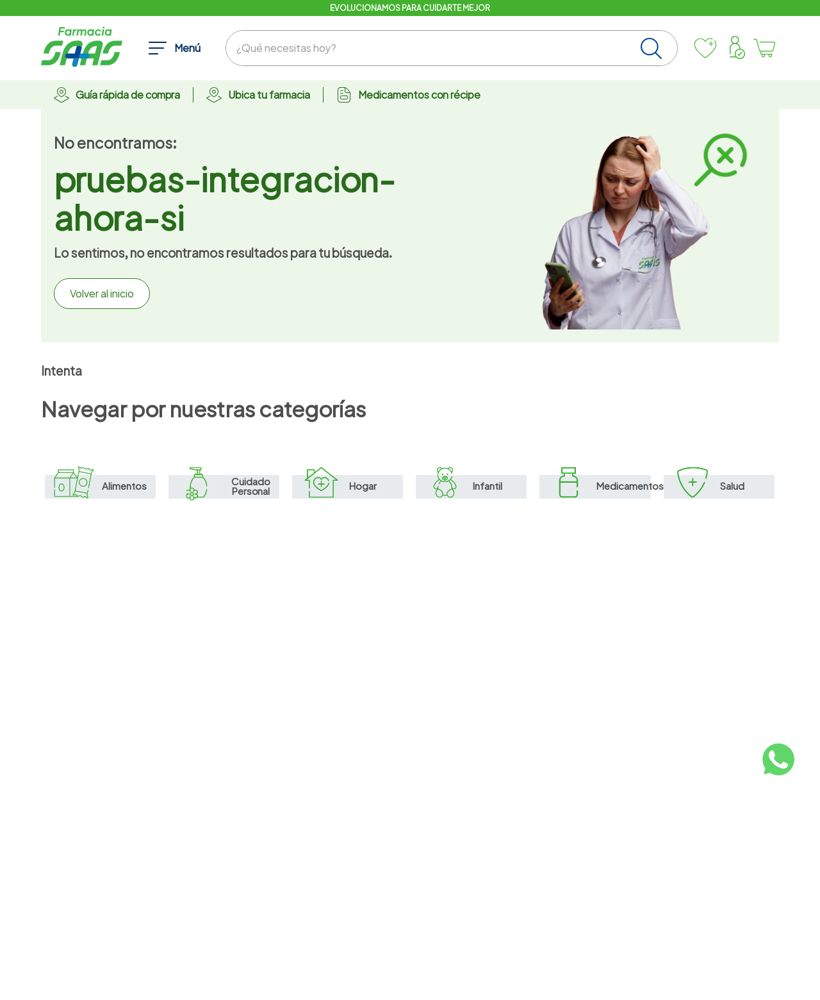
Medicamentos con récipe (419, 94)
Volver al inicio (102, 293)
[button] (174, 48)
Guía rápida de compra (128, 94)
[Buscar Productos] (654, 48)
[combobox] (452, 48)
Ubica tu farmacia (269, 94)
